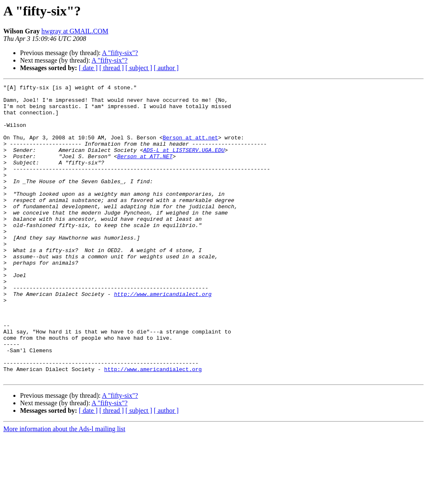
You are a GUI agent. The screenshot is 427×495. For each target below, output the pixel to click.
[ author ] (166, 67)
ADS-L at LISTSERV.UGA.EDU (183, 163)
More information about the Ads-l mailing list (64, 487)
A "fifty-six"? (120, 52)
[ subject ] (139, 67)
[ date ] (88, 67)
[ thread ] (111, 67)
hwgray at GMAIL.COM (74, 31)
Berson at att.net (190, 148)
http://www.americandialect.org (162, 336)
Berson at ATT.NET (145, 171)
